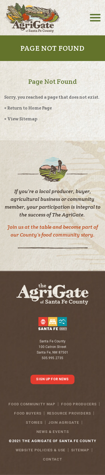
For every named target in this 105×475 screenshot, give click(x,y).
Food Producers (79, 404)
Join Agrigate (63, 422)
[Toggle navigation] (95, 17)
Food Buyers (27, 413)
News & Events (52, 431)
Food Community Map (31, 404)
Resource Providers (69, 413)
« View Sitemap (20, 119)
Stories (34, 422)
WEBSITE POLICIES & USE (41, 450)
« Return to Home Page (28, 108)
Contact (52, 459)
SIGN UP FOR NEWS (52, 379)
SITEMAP (80, 450)
